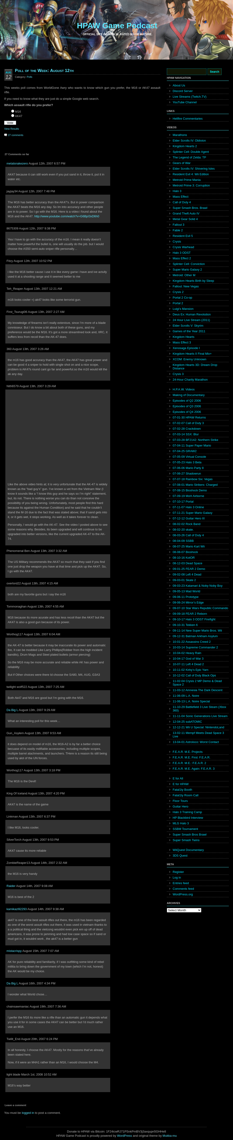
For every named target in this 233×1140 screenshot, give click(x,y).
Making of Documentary (189, 395)
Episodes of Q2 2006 (187, 400)
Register (178, 872)
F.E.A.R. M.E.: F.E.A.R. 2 (189, 763)
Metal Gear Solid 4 (185, 219)
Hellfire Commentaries (188, 118)
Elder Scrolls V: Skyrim (188, 325)
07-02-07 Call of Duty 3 (188, 423)
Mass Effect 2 (182, 258)
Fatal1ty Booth (182, 789)
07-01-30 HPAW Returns (189, 417)
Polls (29, 76)
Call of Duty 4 (182, 202)
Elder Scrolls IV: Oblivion (189, 140)
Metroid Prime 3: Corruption (191, 185)
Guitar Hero (180, 806)
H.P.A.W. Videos (184, 389)
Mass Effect (180, 196)
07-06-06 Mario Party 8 (188, 468)
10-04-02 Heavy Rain (187, 653)
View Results (11, 128)
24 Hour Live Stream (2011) (191, 320)
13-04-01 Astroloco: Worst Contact (196, 742)
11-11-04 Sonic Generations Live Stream (200, 716)
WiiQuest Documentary (188, 850)
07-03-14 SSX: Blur (186, 434)
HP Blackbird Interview (188, 817)
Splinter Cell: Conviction (189, 264)
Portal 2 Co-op (182, 297)
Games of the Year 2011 (189, 331)
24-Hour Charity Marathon (190, 379)
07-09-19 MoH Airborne (188, 496)
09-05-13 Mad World (186, 591)
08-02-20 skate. (183, 529)
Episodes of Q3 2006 (187, 406)
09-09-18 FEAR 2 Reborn (190, 613)
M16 (18, 111)
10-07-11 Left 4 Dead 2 (188, 664)
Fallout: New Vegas (186, 286)
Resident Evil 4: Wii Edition (191, 174)
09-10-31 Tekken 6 (185, 625)
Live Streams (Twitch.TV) (189, 96)
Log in (177, 877)
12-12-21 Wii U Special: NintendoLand (198, 727)
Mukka (167, 1135)
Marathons (180, 135)
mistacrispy (14, 951)
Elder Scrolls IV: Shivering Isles (194, 168)
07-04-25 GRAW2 (185, 451)
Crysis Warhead (183, 247)
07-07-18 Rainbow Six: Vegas (192, 479)
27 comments (15, 135)
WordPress (124, 1135)
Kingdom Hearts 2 (185, 146)
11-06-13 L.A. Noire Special (191, 701)
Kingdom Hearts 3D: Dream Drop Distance (195, 366)
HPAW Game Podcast (117, 25)
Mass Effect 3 (182, 342)
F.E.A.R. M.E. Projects (188, 752)
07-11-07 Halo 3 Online (188, 507)
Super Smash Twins (186, 840)
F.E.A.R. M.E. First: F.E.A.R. (191, 757)
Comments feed (183, 888)
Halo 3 (177, 191)
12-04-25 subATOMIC (187, 721)
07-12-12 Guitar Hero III (189, 518)
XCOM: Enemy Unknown (189, 359)
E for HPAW (181, 784)
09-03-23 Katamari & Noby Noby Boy (198, 585)
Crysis (177, 241)
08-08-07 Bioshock (185, 552)
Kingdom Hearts (183, 337)
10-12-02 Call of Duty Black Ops (194, 675)
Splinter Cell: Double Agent (191, 152)
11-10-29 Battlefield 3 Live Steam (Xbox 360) (199, 708)
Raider (11, 886)
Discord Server (183, 91)
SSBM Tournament (185, 829)
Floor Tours (180, 801)
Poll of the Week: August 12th (44, 70)
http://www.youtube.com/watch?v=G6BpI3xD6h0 (66, 216)
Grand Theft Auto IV (186, 213)
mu (175, 1135)
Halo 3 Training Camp (187, 812)
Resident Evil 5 (183, 236)
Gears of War (182, 163)
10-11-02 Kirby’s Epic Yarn (190, 670)
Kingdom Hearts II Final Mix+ (192, 353)
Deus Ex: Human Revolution (192, 314)
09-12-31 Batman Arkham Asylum (195, 636)
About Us (179, 85)
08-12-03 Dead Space (187, 563)
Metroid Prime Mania (187, 180)
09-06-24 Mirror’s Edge (188, 602)
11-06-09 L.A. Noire (186, 695)
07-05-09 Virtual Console (189, 456)
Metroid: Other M (184, 275)
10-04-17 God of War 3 (188, 658)
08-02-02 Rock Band (186, 524)
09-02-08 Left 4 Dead (187, 574)
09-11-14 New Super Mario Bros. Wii (197, 630)
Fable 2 (178, 230)
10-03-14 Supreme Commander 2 (195, 647)
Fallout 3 (178, 224)
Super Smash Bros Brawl (189, 834)
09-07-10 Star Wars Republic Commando (200, 608)
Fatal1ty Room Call (186, 795)
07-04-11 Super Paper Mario (192, 445)
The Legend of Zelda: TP (189, 157)
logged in (28, 1113)
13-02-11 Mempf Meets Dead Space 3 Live (198, 734)
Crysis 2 (178, 292)
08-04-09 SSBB (183, 541)
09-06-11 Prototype (186, 597)
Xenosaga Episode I (186, 348)
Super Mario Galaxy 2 (187, 269)
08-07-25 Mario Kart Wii (189, 546)
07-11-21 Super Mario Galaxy (192, 513)
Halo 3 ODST (182, 252)
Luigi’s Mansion (183, 309)
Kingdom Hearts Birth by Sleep (193, 280)
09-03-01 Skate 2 (184, 580)
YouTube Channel (185, 102)
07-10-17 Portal (183, 501)
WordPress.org (183, 894)
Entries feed (181, 883)
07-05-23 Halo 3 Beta (187, 462)
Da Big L (12, 710)
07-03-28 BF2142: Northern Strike (195, 440)
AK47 (18, 116)
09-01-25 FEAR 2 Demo (189, 569)
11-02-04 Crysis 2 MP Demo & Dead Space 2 (197, 682)
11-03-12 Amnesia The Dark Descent (198, 690)
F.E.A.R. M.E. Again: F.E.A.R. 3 (194, 768)
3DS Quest (180, 855)
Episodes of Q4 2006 (187, 412)
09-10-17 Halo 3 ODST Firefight (194, 619)
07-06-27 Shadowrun (187, 473)
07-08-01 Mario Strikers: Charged (195, 484)
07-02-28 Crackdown (187, 428)
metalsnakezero (17, 163)
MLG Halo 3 (181, 823)
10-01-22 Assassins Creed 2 (192, 641)
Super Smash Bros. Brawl (190, 208)
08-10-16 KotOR (184, 557)
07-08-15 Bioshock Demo (190, 490)
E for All (178, 778)
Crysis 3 (178, 374)
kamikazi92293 (17, 909)
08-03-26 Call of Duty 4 (188, 535)
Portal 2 (178, 303)
